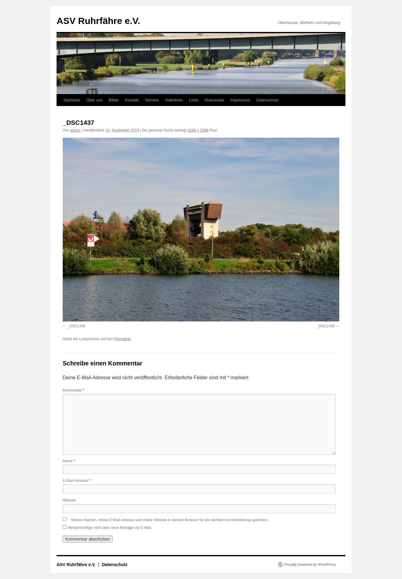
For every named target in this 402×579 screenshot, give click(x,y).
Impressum (240, 100)
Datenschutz (267, 100)
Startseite (71, 100)
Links (193, 100)
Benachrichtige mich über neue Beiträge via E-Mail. (110, 528)
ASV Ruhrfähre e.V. (98, 21)
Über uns (94, 100)
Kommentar (73, 390)
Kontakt (132, 100)
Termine (152, 100)
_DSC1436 (76, 326)
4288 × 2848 (197, 130)
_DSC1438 (326, 326)
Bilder (114, 100)
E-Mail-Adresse (76, 481)
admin (75, 130)
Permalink (122, 339)
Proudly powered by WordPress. (310, 564)
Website (69, 500)
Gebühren (174, 100)
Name (69, 461)
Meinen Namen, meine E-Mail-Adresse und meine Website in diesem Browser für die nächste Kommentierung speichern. (170, 520)
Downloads (214, 100)
